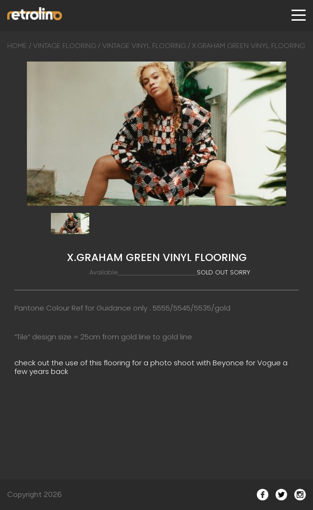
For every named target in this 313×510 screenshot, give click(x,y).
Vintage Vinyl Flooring (144, 46)
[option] (156, 134)
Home (17, 46)
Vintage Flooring (64, 46)
